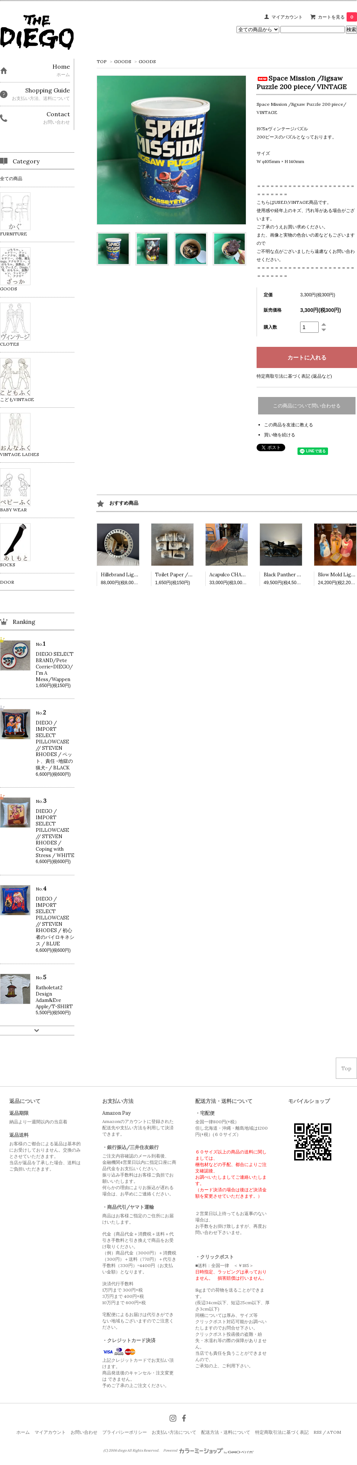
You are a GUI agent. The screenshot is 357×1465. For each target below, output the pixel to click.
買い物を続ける (279, 434)
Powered (208, 1450)
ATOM (334, 1432)
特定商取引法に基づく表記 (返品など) (294, 376)
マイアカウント (287, 17)
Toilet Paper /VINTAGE (183, 575)
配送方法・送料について (225, 1432)
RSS (317, 1432)
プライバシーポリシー (124, 1432)
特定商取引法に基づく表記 (282, 1432)
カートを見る (337, 17)
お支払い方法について (174, 1432)
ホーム (23, 1432)
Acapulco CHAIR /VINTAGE (241, 575)
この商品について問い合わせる (307, 405)
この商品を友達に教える (288, 424)
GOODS (122, 61)
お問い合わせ (84, 1432)
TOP (102, 61)
